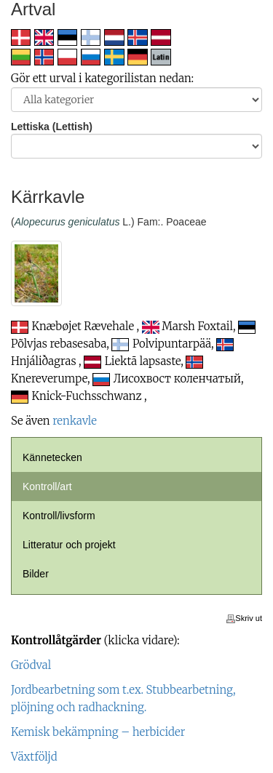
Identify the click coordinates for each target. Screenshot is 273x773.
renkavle (74, 421)
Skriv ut (244, 618)
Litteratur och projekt (69, 544)
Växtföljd (34, 757)
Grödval (31, 665)
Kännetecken (52, 457)
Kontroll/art (47, 486)
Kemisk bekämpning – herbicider (98, 732)
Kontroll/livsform (59, 515)
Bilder (36, 574)
